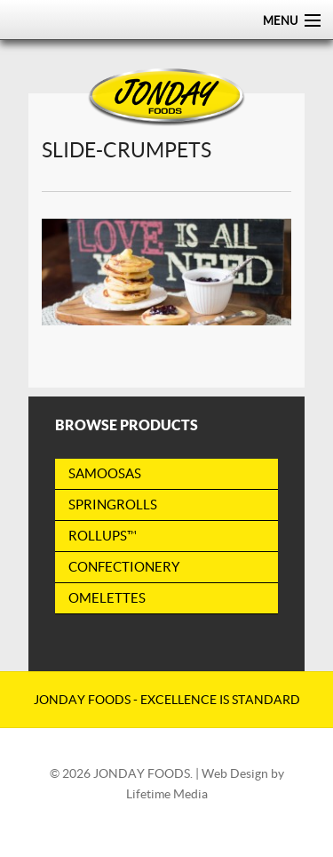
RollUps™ (102, 535)
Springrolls (112, 504)
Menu (280, 21)
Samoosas (104, 473)
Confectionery (123, 566)
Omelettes (107, 597)
